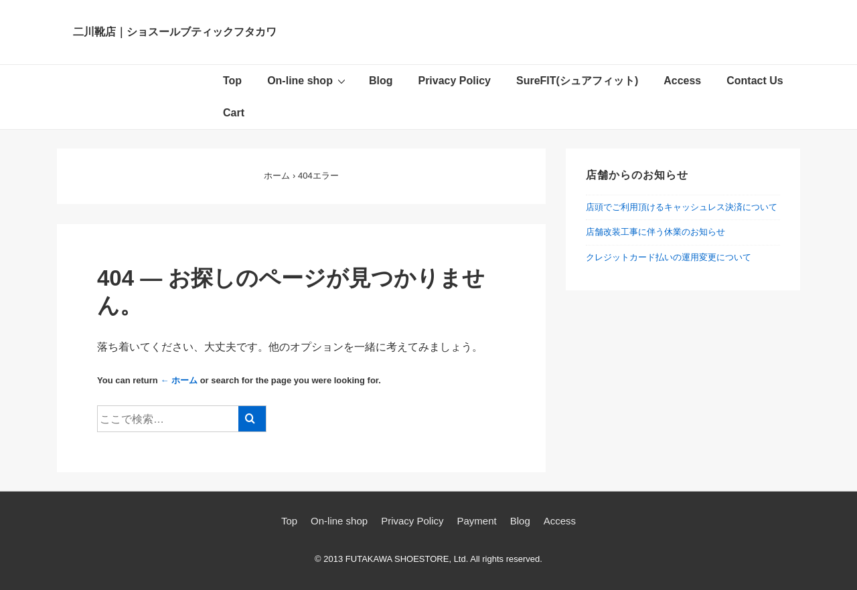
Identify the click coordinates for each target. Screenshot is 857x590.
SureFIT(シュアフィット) (577, 80)
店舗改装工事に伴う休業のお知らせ (655, 232)
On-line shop (308, 80)
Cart (233, 112)
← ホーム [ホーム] (179, 380)
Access (682, 80)
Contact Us (754, 80)
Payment (477, 520)
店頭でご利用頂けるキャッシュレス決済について (681, 207)
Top (232, 80)
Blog (381, 80)
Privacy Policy (454, 80)
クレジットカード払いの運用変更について (668, 257)
